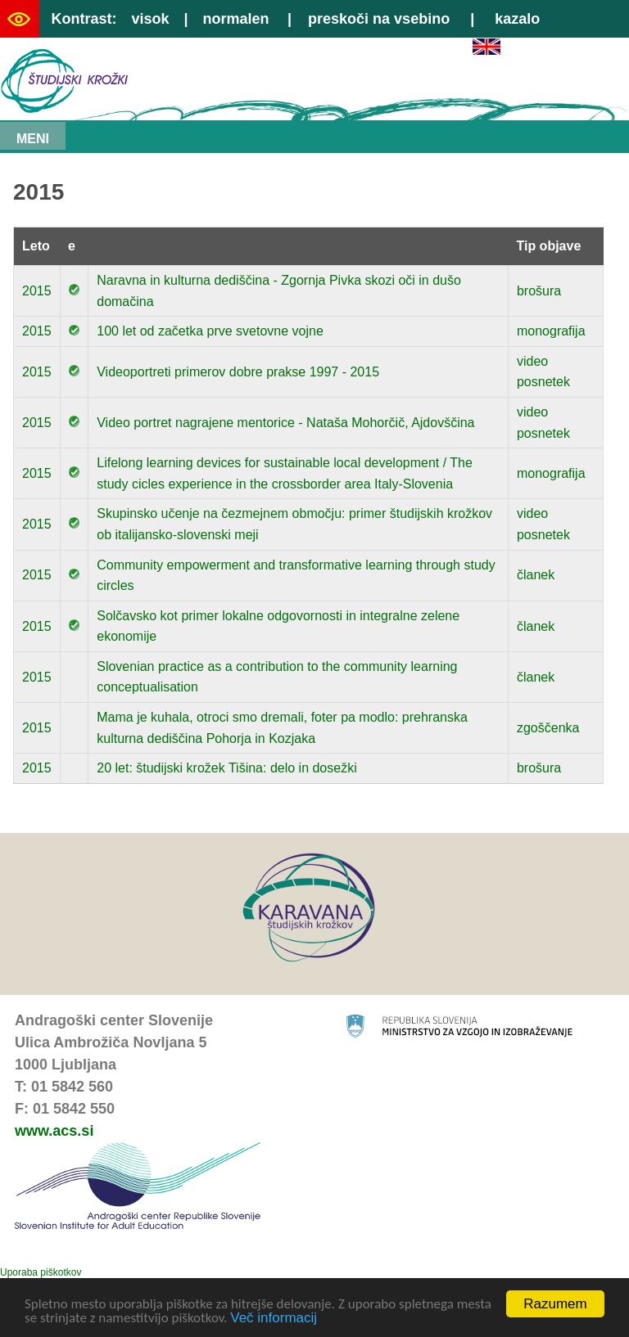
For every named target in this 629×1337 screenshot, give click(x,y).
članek (535, 575)
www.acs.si (54, 1131)
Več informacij (273, 1319)
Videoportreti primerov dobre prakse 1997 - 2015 (238, 372)
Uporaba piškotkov (40, 1272)
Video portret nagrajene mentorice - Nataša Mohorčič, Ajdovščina (285, 423)
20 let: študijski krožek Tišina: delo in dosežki (226, 768)
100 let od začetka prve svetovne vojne (210, 331)
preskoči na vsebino (379, 19)
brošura (539, 291)
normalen (236, 19)
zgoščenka (548, 728)
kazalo (517, 19)
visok (150, 19)
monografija (551, 331)
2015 (37, 291)
